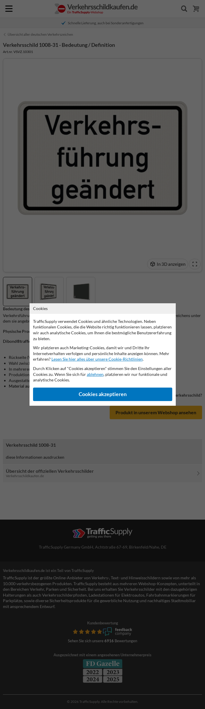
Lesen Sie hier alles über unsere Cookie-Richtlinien (97, 359)
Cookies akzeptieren (103, 394)
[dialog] (102, 354)
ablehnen (95, 374)
